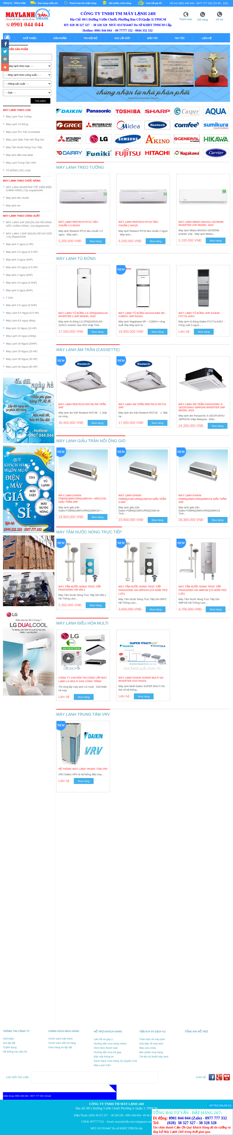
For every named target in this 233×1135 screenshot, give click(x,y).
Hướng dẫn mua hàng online (110, 1043)
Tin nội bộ (91, 38)
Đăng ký (8, 3)
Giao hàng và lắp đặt (60, 1047)
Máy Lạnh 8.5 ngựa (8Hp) (20, 320)
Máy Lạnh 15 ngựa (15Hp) (21, 335)
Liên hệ (206, 38)
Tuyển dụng (10, 1047)
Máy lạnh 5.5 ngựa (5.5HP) (21, 305)
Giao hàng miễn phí (48, 3)
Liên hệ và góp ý (103, 1039)
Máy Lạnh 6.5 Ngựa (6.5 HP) (22, 312)
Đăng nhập (20, 3)
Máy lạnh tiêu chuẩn (17, 197)
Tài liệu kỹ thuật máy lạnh (153, 1056)
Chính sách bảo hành (60, 1038)
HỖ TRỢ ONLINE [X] (220, 1105)
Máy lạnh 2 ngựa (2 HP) (19, 244)
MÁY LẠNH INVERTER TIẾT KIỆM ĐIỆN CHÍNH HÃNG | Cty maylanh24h (29, 189)
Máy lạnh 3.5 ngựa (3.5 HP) (22, 267)
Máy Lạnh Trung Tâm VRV (21, 162)
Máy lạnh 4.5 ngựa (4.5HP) (21, 282)
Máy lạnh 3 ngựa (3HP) (19, 259)
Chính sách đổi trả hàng (62, 1042)
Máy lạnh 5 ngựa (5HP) (19, 290)
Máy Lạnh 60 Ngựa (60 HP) (22, 366)
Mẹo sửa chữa (147, 1047)
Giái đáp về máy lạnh (151, 1043)
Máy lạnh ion (13, 205)
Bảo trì (152, 38)
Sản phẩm (60, 38)
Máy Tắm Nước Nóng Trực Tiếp (24, 147)
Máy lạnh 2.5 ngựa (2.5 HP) (22, 251)
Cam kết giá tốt (154, 3)
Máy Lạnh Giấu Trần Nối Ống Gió (25, 139)
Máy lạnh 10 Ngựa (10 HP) (21, 328)
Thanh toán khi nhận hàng (82, 3)
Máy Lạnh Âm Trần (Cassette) (23, 131)
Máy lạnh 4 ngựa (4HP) (19, 274)
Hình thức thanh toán (106, 1047)
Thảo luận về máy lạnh (152, 1039)
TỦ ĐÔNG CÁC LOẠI (18, 170)
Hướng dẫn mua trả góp (107, 1052)
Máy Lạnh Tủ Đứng (17, 124)
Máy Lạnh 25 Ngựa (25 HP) (22, 351)
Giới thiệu (29, 38)
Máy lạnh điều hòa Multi (19, 155)
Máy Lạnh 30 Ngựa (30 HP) (22, 359)
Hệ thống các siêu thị (15, 1051)
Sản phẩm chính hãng (120, 3)
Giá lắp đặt (122, 38)
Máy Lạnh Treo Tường (18, 116)
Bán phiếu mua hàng (151, 1052)
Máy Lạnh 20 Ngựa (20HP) (21, 343)
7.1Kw (9, 297)
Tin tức (180, 38)
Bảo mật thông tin (104, 1056)
